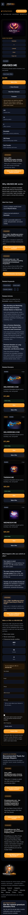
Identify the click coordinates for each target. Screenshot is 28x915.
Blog (2, 892)
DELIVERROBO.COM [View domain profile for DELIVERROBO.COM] (12, 432)
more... (11, 319)
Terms (20, 892)
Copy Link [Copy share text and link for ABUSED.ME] (14, 56)
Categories (17, 888)
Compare (14, 96)
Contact (15, 890)
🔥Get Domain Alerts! (21, 11)
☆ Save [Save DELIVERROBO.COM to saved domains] (22, 416)
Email (5, 678)
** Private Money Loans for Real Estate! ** (14, 855)
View (14, 405)
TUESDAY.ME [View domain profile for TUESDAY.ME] (9, 477)
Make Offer (14, 82)
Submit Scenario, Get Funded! (14, 274)
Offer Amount (7, 692)
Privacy (14, 892)
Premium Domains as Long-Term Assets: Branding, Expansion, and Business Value (14, 347)
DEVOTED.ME (22, 14)
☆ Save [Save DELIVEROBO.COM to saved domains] (22, 371)
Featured (9, 888)
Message (6, 700)
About (9, 890)
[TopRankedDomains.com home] (16, 4)
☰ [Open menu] (3, 4)
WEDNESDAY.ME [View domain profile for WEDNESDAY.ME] (10, 523)
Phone (5, 686)
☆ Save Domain (14, 87)
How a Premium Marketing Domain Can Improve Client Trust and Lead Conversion (12, 327)
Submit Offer (14, 731)
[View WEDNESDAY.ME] (14, 515)
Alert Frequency (7, 723)
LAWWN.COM (6, 14)
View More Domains (14, 91)
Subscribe (22, 890)
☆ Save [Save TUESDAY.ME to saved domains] (22, 462)
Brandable (5, 61)
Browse (3, 888)
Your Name (6, 671)
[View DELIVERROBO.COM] (14, 425)
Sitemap (8, 892)
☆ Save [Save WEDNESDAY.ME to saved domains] (22, 507)
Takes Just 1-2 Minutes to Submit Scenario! (14, 171)
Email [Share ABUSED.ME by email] (14, 52)
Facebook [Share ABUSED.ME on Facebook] (14, 41)
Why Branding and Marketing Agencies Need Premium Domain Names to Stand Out (13, 308)
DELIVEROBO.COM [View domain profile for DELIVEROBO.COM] (11, 387)
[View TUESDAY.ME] (14, 470)
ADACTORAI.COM (14, 14)
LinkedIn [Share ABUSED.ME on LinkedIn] (14, 48)
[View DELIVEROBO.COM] (14, 380)
